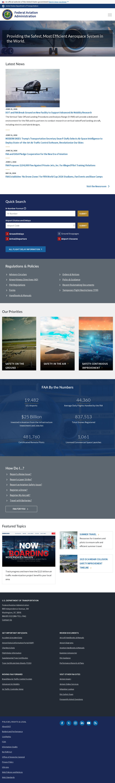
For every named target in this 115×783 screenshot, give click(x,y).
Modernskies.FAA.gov (19, 557)
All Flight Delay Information (25, 249)
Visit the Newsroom (98, 186)
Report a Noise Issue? (20, 474)
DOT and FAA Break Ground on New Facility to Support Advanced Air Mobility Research (49, 112)
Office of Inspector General (13, 757)
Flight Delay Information (11, 653)
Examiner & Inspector (68, 653)
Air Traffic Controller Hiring (12, 689)
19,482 (31, 400)
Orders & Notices (70, 274)
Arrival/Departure (18, 238)
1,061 (83, 436)
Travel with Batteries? (21, 500)
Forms (12, 290)
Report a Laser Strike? (21, 479)
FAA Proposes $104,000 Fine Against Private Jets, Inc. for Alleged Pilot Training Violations (50, 165)
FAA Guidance (65, 658)
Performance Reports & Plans (72, 663)
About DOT (6, 726)
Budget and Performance (12, 731)
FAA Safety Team (66, 694)
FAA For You (21, 508)
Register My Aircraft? (20, 495)
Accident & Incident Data (12, 637)
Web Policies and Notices (12, 772)
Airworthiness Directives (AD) (23, 279)
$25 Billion (31, 416)
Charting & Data (8, 647)
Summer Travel (89, 534)
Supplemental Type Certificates (15, 658)
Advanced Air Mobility (11, 684)
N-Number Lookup (67, 689)
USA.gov (5, 767)
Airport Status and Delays (18, 220)
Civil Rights (6, 736)
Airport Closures (69, 238)
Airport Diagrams (66, 642)
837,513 (83, 416)
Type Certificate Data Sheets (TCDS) (16, 663)
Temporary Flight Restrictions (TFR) (80, 290)
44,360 (83, 400)
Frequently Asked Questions (71, 699)
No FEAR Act (7, 752)
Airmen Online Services (69, 684)
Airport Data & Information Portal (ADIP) (18, 642)
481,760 (31, 436)
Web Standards (8, 777)
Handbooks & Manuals (20, 295)
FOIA (4, 741)
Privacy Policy (7, 762)
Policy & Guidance (71, 279)
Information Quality (10, 747)
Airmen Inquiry (65, 679)
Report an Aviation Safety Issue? (26, 484)
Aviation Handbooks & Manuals (72, 647)
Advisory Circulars (18, 274)
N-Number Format (14, 208)
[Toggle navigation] (110, 15)
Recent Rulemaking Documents (78, 284)
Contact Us (7, 619)
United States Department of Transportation (22, 6)
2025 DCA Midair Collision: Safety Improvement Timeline (94, 563)
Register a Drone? (18, 489)
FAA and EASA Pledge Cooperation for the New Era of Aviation (37, 154)
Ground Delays (16, 233)
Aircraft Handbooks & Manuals (72, 637)
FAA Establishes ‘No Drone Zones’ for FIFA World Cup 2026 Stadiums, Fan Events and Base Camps (54, 176)
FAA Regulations (17, 284)
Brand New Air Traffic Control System (17, 679)
